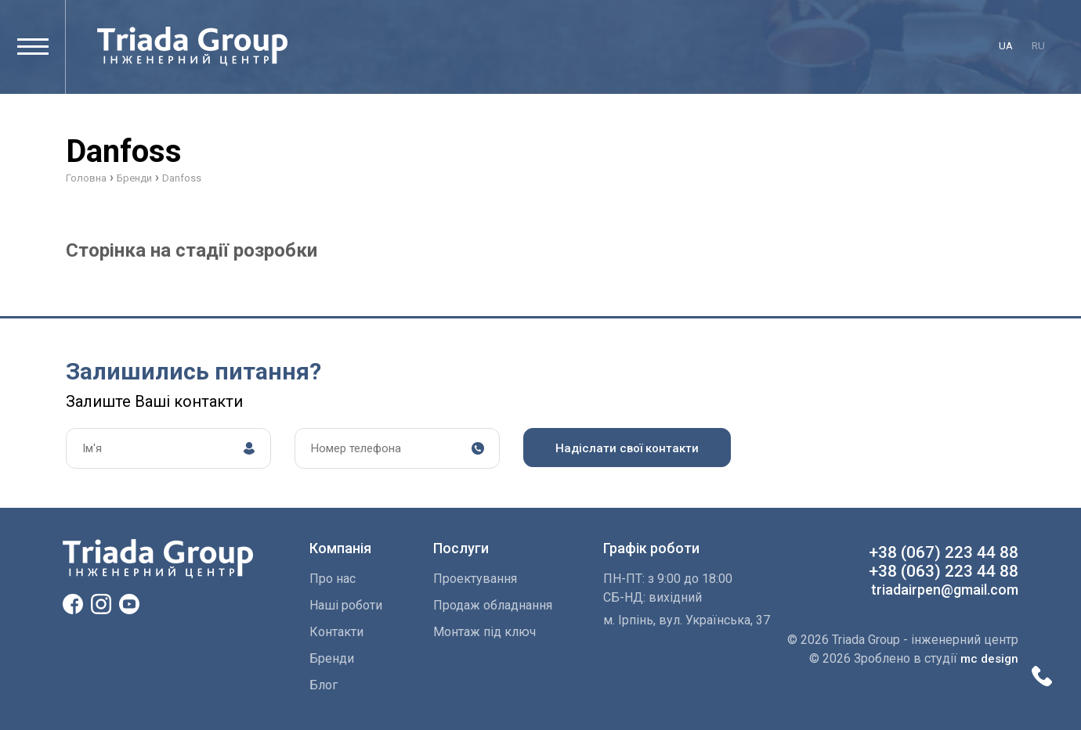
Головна (86, 178)
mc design (989, 659)
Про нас (332, 578)
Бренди (331, 658)
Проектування (475, 578)
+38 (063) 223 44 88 (943, 571)
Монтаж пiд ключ (484, 631)
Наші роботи (345, 605)
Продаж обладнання (492, 605)
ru (1038, 46)
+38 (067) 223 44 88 (943, 552)
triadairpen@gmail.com (944, 589)
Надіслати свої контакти (627, 448)
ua (1006, 46)
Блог (323, 685)
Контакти (336, 631)
